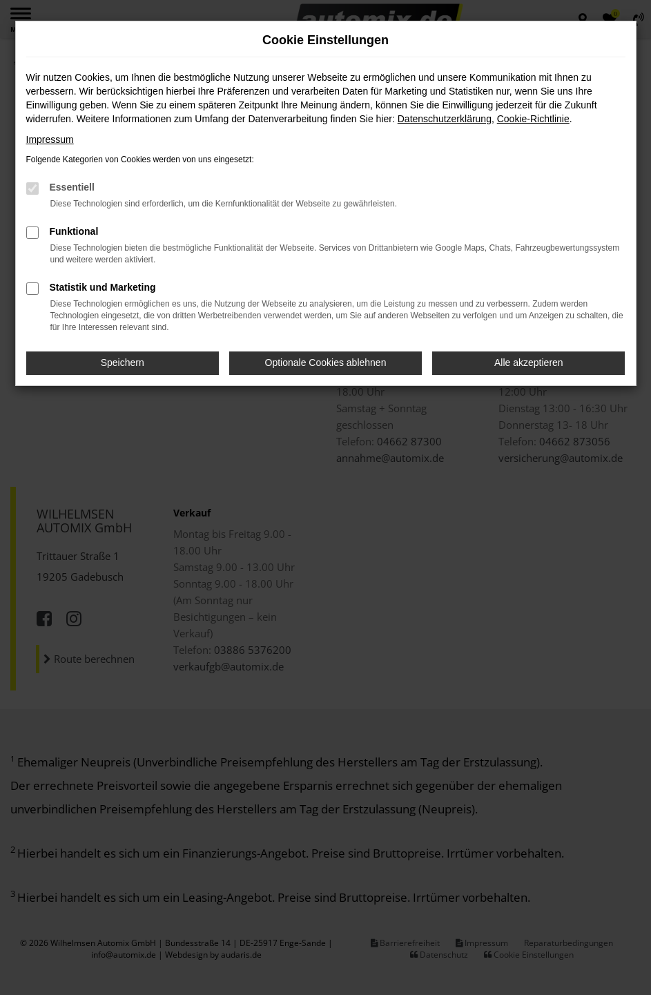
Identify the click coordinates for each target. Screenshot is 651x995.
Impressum (50, 139)
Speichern (122, 362)
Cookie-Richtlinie (533, 118)
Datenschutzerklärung (445, 118)
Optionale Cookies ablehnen (326, 362)
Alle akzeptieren (528, 362)
